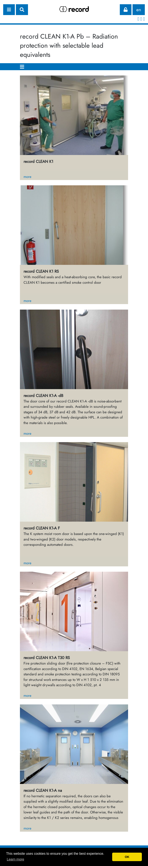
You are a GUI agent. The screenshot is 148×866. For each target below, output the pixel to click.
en (138, 9)
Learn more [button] (15, 859)
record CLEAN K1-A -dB (43, 395)
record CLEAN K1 (38, 161)
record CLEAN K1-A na (43, 790)
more (27, 176)
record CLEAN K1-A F (42, 528)
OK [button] (127, 857)
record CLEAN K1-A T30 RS (47, 658)
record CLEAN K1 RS (41, 271)
